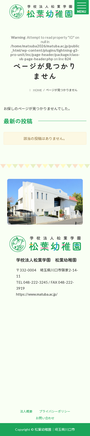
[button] (26, 411)
